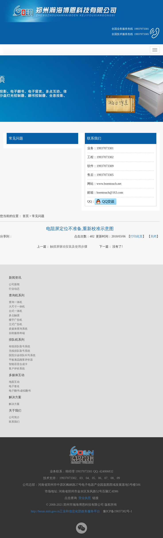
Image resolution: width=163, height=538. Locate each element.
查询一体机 (15, 302)
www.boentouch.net (109, 183)
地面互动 (14, 381)
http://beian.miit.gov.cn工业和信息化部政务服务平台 (65, 511)
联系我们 (14, 421)
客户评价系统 (17, 368)
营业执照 (84, 498)
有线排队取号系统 (19, 346)
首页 (26, 216)
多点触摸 (14, 315)
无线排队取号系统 (19, 350)
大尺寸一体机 (17, 306)
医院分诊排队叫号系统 (22, 355)
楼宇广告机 (15, 319)
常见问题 (38, 216)
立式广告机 (15, 324)
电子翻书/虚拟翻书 (20, 390)
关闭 (153, 236)
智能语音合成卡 (18, 364)
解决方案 (14, 404)
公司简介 (14, 417)
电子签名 (14, 386)
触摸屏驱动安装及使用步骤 (68, 246)
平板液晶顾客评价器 (21, 359)
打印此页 (136, 236)
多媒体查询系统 (18, 328)
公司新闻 (14, 284)
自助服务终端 (17, 333)
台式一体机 (15, 311)
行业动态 (14, 288)
